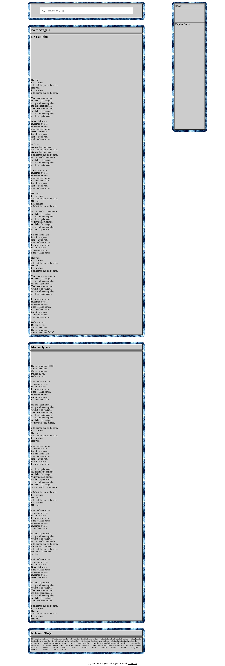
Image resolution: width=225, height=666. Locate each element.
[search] (86, 11)
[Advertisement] (55, 59)
